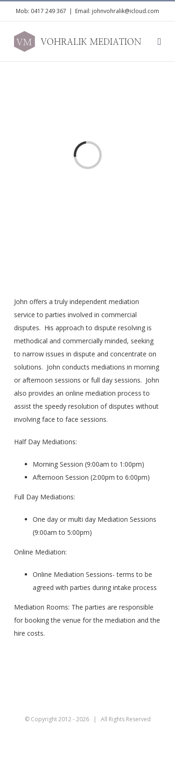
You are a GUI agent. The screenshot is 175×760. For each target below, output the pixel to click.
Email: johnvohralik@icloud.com (117, 11)
